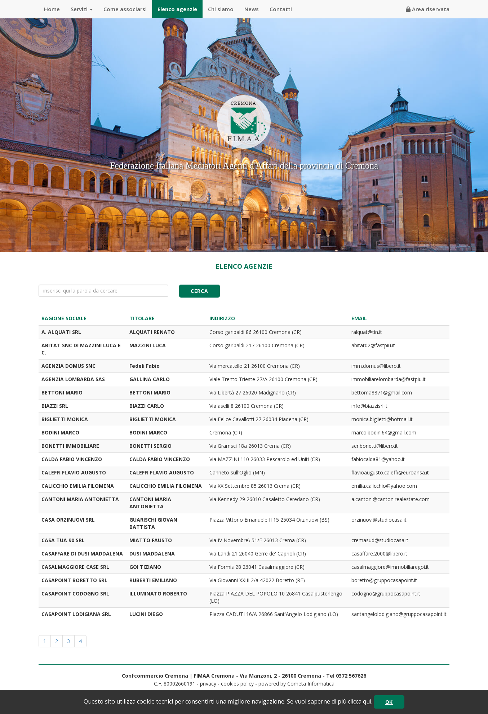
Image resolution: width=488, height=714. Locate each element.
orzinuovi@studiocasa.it (379, 519)
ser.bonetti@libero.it (374, 445)
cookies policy (237, 683)
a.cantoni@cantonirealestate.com (390, 499)
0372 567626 (351, 675)
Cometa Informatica (310, 683)
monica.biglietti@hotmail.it (382, 419)
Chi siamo (221, 9)
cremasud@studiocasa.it (379, 540)
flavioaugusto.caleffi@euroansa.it (390, 472)
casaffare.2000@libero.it (379, 553)
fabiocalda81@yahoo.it (378, 459)
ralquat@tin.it (366, 332)
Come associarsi (125, 9)
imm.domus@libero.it (376, 365)
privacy (208, 683)
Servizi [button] (82, 9)
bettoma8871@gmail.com (381, 392)
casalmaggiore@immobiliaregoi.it (390, 566)
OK (389, 702)
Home (52, 9)
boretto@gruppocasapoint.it (384, 580)
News (251, 9)
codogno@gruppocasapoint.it (385, 593)
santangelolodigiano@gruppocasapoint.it (399, 614)
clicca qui (359, 701)
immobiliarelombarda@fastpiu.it (388, 379)
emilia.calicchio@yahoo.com (384, 485)
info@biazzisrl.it (369, 405)
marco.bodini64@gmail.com (383, 432)
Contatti (281, 9)
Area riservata (427, 9)
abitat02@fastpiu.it (373, 345)
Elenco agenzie (177, 9)
